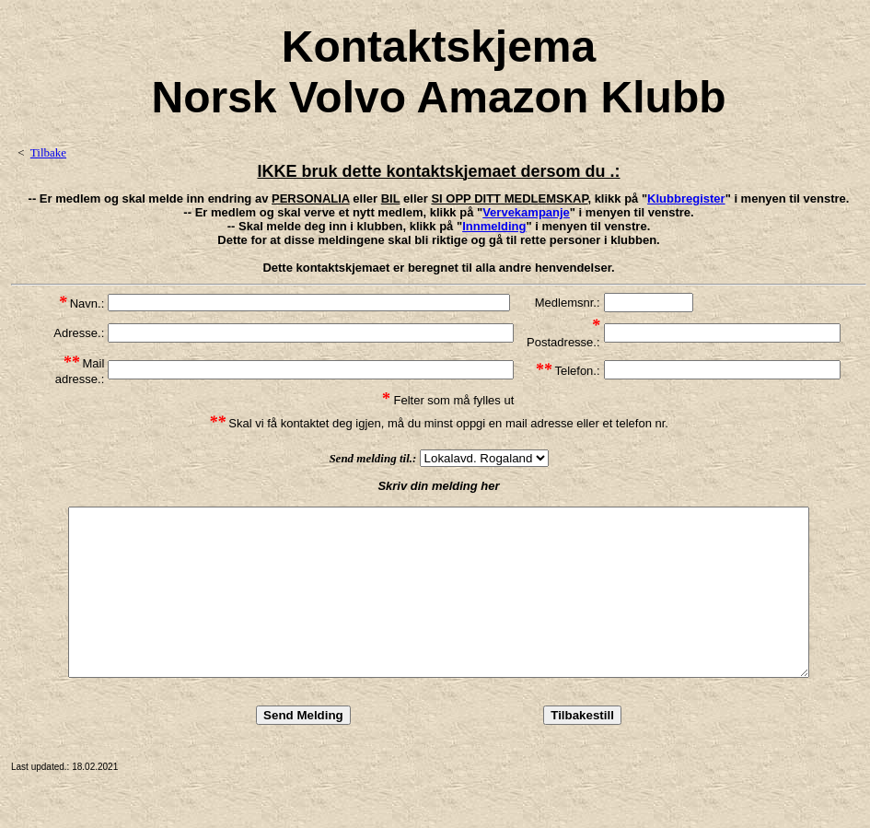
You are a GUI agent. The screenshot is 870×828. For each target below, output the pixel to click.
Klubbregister (686, 198)
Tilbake (48, 152)
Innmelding (494, 226)
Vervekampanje (526, 212)
